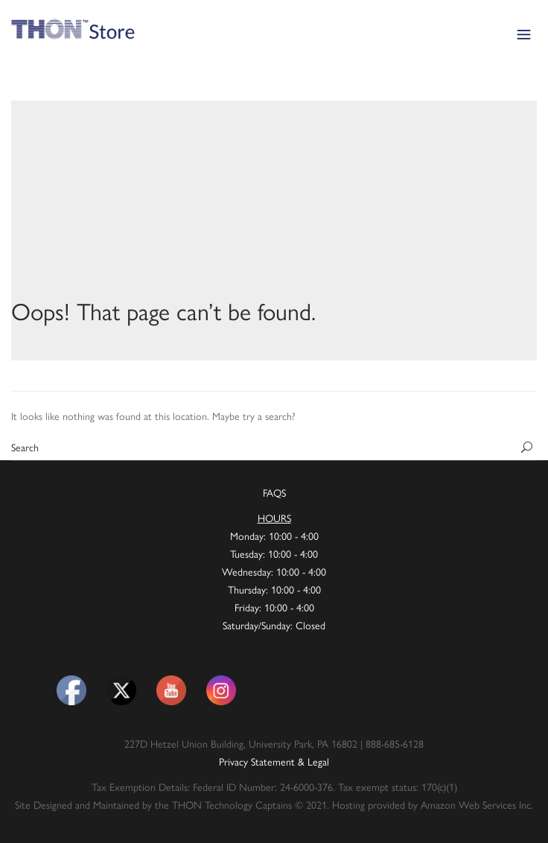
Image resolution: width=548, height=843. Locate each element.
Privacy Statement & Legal (274, 761)
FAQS (274, 492)
